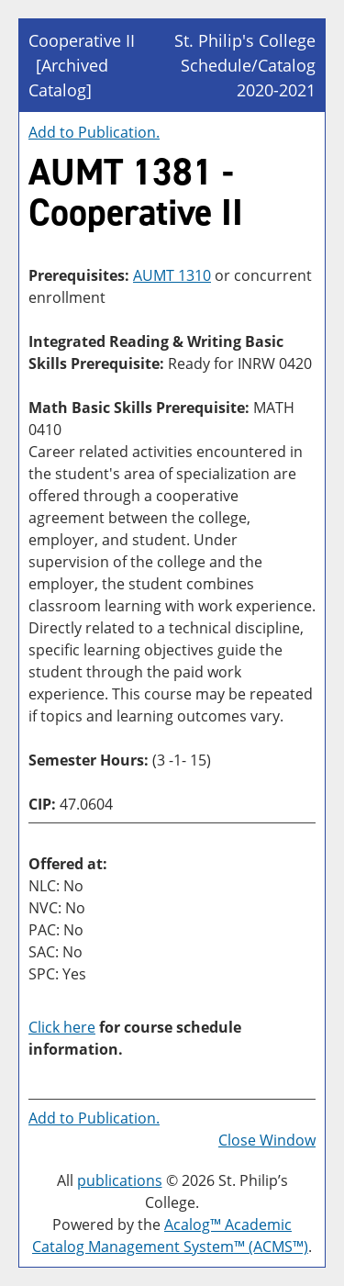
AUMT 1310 (172, 275)
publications (119, 1180)
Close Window (267, 1140)
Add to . (94, 132)
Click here (61, 1027)
